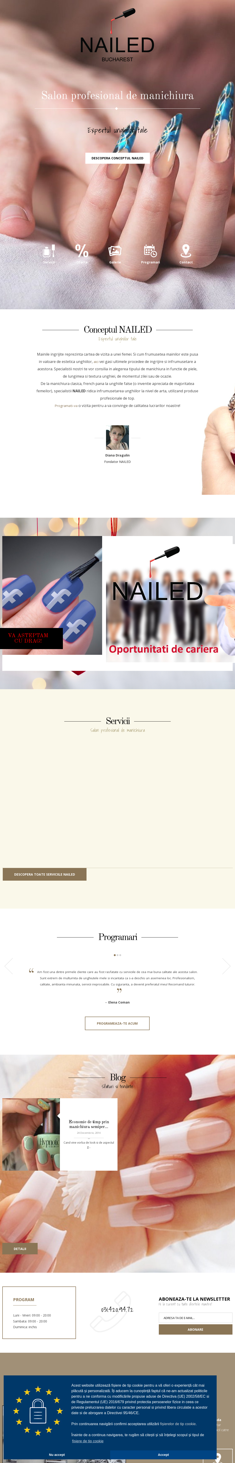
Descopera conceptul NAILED (117, 182)
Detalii (20, 1232)
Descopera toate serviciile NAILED (44, 899)
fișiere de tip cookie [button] (88, 1441)
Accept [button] (163, 1455)
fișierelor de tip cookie (178, 1424)
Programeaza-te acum (117, 1055)
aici (96, 386)
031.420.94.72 (117, 1292)
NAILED (117, 50)
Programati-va (66, 430)
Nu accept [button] (57, 1455)
